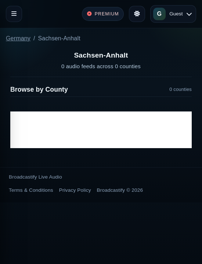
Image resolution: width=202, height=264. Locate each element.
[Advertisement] (101, 129)
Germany (18, 38)
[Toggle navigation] (14, 14)
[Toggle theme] (137, 14)
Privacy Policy (75, 190)
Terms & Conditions (31, 190)
